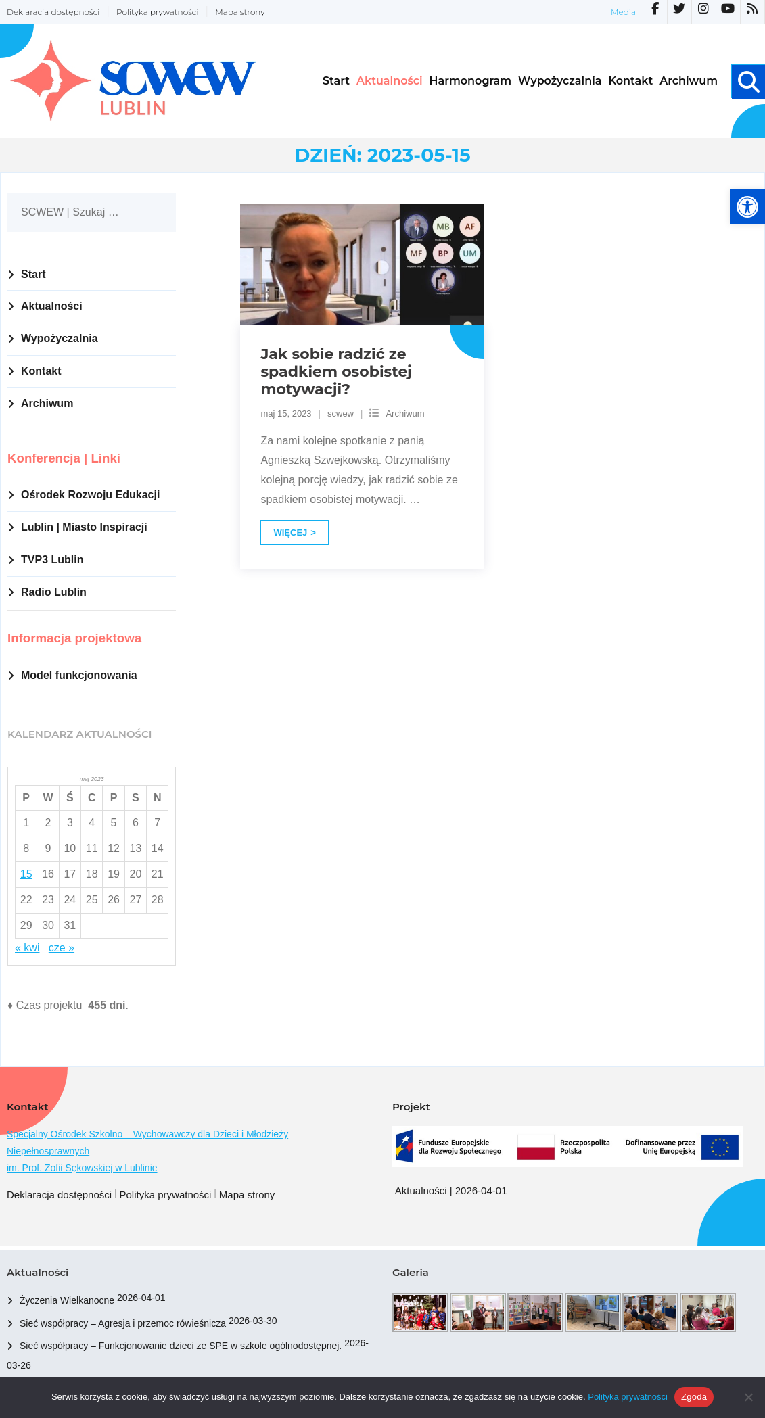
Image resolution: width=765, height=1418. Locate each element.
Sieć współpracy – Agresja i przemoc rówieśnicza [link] (123, 1323)
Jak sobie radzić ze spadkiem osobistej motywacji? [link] (335, 372)
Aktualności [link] (52, 306)
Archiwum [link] (405, 413)
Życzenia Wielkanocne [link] (67, 1300)
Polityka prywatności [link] (157, 12)
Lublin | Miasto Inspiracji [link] (84, 527)
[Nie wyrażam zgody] (748, 1397)
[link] (747, 206)
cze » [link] (61, 947)
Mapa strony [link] (239, 12)
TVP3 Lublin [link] (52, 559)
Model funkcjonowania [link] (79, 675)
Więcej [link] (290, 532)
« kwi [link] (27, 947)
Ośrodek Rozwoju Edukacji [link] (90, 494)
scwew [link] (340, 413)
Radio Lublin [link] (54, 592)
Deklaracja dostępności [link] (53, 12)
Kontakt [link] (41, 371)
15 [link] (26, 874)
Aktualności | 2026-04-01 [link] (451, 1190)
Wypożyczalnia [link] (59, 338)
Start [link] (33, 274)
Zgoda (694, 1397)
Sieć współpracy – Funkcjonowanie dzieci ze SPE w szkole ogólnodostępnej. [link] (181, 1345)
